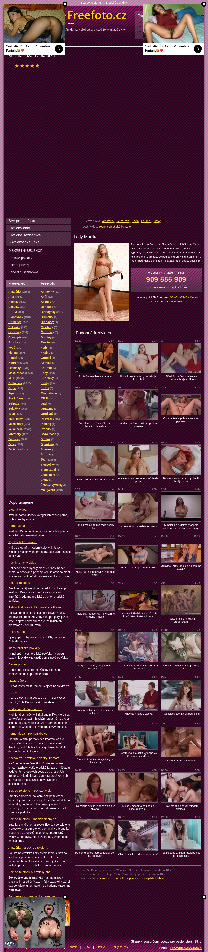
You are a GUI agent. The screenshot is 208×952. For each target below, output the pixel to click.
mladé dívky (117, 29)
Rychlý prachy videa (22, 562)
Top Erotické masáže (22, 542)
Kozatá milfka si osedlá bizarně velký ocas (95, 712)
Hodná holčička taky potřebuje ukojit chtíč (138, 378)
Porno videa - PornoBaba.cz (27, 733)
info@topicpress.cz (128, 878)
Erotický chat (19, 228)
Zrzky (157, 221)
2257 (87, 947)
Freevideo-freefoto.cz (186, 948)
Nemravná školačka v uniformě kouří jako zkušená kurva (138, 615)
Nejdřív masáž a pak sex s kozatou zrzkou (138, 807)
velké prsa (85, 29)
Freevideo (16, 283)
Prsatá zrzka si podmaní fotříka (138, 567)
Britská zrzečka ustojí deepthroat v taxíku (138, 425)
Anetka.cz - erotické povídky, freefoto (34, 758)
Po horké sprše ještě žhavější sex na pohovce (95, 854)
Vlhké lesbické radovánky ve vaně (138, 854)
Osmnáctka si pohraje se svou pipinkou (181, 420)
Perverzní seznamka (23, 272)
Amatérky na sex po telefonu (28, 847)
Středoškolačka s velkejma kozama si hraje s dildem (181, 378)
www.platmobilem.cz (154, 878)
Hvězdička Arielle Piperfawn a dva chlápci (95, 807)
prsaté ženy (101, 29)
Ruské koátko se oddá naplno (95, 479)
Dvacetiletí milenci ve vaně (181, 760)
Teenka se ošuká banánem (116, 226)
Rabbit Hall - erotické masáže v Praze (34, 607)
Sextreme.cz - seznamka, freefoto (31, 896)
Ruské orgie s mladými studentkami (181, 620)
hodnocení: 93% (28, 65)
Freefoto (48, 283)
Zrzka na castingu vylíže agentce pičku (95, 573)
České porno (17, 664)
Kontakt (72, 947)
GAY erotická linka (24, 242)
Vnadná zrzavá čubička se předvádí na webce (95, 425)
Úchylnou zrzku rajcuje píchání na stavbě (181, 567)
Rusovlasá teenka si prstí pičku (181, 713)
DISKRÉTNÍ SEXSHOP (25, 250)
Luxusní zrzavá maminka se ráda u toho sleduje (138, 667)
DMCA (101, 947)
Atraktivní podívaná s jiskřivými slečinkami (95, 761)
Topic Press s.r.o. (103, 878)
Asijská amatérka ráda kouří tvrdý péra (138, 480)
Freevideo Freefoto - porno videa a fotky (66, 15)
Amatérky (108, 221)
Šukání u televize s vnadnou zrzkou (95, 378)
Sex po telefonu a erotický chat (29, 872)
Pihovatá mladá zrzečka (138, 713)
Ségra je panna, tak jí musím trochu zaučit (95, 667)
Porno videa (16, 526)
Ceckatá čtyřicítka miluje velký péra (181, 667)
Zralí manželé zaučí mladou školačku (181, 807)
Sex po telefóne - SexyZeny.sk (29, 790)
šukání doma (69, 29)
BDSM (12, 692)
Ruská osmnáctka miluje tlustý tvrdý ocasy (181, 480)
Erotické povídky (116, 2)
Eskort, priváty (18, 265)
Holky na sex (17, 631)
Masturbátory (17, 680)
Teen (135, 221)
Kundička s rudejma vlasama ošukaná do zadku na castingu (181, 526)
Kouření (146, 221)
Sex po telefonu (91, 2)
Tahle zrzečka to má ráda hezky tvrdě (95, 526)
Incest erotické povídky (24, 648)
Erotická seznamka (24, 235)
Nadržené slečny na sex (25, 709)
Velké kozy (123, 221)
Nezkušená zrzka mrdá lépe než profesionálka (181, 854)
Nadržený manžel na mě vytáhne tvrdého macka (95, 615)
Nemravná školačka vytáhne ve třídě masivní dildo (138, 754)
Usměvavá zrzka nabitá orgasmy (138, 526)
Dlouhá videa (17, 509)
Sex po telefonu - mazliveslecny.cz (32, 819)
